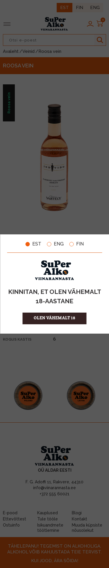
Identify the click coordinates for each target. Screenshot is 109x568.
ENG (55, 244)
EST (33, 244)
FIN (76, 244)
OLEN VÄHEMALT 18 (54, 318)
